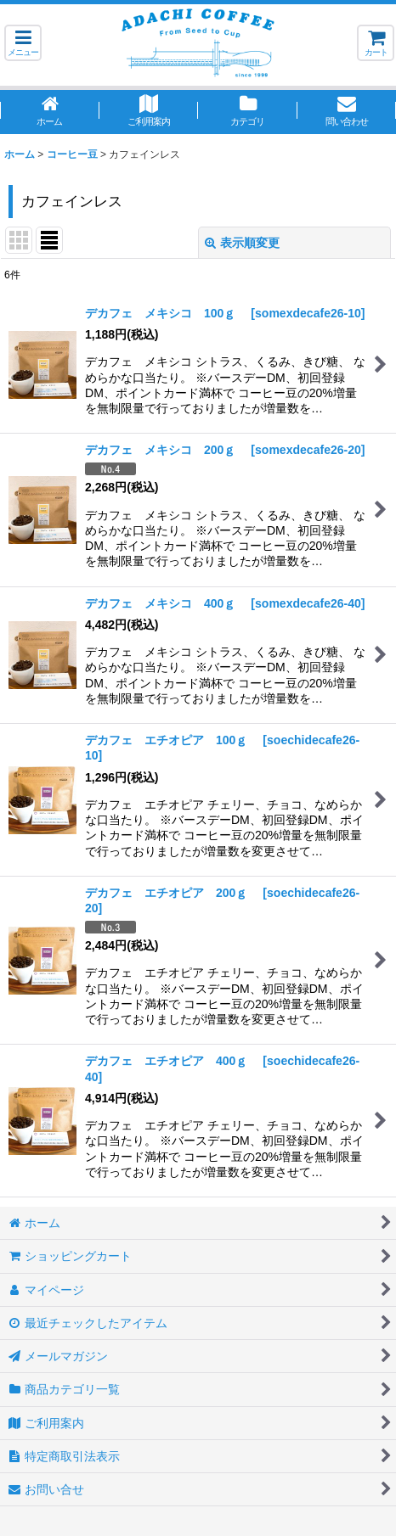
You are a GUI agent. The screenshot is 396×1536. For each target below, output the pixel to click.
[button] (23, 43)
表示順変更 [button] (242, 242)
